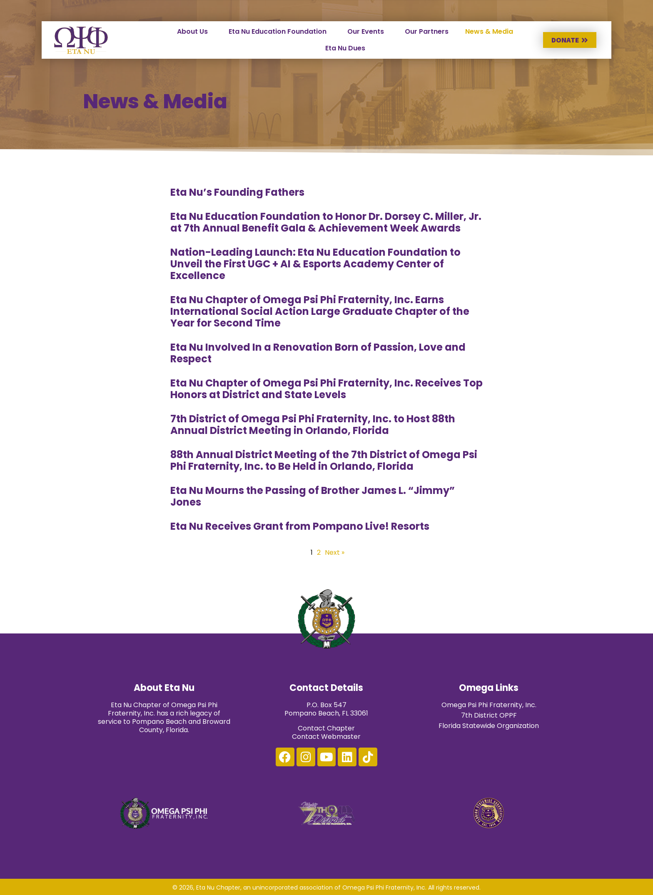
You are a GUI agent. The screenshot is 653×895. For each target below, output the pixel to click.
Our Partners (427, 31)
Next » (334, 552)
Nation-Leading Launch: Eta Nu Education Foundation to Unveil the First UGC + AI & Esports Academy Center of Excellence (315, 263)
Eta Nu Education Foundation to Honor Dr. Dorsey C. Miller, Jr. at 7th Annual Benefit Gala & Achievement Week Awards (325, 222)
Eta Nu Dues (345, 48)
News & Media (489, 31)
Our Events (365, 31)
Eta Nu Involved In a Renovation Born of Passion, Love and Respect (318, 353)
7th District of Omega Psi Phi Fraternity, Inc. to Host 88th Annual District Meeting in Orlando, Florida (312, 424)
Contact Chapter (326, 728)
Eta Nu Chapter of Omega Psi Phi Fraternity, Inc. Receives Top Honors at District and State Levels (326, 388)
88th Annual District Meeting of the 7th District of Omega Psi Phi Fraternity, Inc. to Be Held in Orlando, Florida (323, 460)
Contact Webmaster (326, 736)
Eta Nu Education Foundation (277, 31)
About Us (192, 31)
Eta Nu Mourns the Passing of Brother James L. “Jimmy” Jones (312, 496)
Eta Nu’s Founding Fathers (237, 192)
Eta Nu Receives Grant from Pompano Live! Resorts (299, 526)
